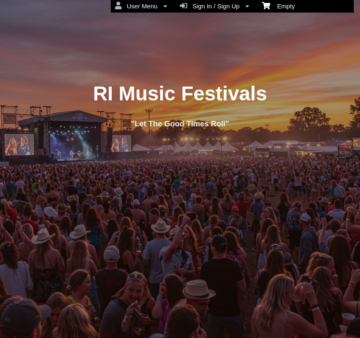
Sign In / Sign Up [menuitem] (214, 5)
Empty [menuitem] (278, 5)
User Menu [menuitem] (141, 5)
